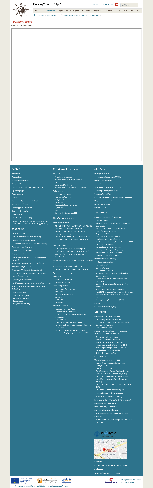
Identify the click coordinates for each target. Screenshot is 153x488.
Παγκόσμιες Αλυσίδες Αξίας (65, 309)
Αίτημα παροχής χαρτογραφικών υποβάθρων (71, 269)
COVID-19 (98, 303)
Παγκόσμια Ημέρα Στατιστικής (106, 407)
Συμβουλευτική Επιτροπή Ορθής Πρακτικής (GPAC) (115, 242)
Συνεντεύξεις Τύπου (103, 265)
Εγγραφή (96, 4)
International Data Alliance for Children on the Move (114, 400)
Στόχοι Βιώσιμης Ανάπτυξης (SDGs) (108, 397)
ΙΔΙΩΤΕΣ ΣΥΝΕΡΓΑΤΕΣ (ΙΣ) (22, 218)
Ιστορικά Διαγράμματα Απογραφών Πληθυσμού (113, 197)
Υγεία (56, 210)
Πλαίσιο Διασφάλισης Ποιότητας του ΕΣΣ (111, 228)
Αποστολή (16, 174)
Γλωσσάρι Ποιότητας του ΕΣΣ (66, 213)
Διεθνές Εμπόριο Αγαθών (22, 250)
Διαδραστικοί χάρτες (21, 296)
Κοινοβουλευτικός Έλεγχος (105, 307)
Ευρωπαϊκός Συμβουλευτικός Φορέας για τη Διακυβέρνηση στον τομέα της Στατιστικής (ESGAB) (112, 379)
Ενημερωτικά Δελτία (62, 282)
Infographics (18, 301)
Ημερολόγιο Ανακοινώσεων (23, 280)
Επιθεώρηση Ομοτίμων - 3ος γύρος (109, 252)
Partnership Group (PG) (104, 368)
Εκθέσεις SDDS (100, 208)
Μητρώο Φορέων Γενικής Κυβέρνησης (69, 179)
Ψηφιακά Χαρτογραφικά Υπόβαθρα (67, 266)
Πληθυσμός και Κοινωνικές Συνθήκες (26, 237)
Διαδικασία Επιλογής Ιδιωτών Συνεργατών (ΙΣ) (30, 224)
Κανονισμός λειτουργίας (64, 279)
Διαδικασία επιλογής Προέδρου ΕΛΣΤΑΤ (27, 187)
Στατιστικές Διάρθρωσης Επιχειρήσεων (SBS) (71, 333)
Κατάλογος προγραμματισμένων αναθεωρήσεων (31, 283)
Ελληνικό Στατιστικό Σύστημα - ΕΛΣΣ (108, 217)
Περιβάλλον (59, 208)
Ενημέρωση (59, 302)
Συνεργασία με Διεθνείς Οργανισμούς (108, 393)
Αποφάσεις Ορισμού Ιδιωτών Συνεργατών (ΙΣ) (30, 221)
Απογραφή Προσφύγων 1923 (106, 191)
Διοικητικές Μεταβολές (63, 185)
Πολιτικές (15, 197)
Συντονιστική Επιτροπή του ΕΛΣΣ (108, 236)
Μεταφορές (59, 202)
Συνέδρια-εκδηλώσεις (104, 327)
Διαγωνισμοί (59, 297)
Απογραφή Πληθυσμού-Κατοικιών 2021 (27, 270)
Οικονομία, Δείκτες (19, 233)
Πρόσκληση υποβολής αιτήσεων (108, 340)
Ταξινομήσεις (58, 191)
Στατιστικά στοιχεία (61, 223)
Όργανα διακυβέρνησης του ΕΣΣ (107, 360)
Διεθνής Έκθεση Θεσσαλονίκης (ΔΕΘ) (110, 300)
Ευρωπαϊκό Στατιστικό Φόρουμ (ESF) (110, 390)
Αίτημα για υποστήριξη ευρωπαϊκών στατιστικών (73, 234)
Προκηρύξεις (17, 214)
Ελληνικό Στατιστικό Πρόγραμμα (108, 255)
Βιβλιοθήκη (57, 276)
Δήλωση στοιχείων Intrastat (65, 311)
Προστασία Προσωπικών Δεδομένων (26, 201)
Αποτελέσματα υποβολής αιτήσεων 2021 (111, 348)
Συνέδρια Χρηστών (103, 268)
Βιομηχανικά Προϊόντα (63, 197)
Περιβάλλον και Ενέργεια (22, 247)
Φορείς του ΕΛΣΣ (102, 234)
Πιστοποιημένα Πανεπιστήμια (107, 337)
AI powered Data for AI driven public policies (112, 273)
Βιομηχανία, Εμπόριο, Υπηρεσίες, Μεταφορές (29, 243)
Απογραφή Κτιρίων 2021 (21, 267)
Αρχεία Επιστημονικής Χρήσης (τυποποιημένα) (72, 251)
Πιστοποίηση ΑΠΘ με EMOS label (108, 350)
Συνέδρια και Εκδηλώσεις (104, 262)
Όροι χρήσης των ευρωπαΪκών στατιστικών (112, 322)
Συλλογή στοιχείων (60, 306)
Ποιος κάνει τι (17, 194)
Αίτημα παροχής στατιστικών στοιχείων (70, 231)
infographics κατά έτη (21, 304)
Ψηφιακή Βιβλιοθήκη (102, 194)
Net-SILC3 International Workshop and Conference (114, 292)
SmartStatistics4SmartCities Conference (111, 289)
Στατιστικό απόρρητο (20, 204)
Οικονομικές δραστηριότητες (66, 205)
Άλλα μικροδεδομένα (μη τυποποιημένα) (69, 254)
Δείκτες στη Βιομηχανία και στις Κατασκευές (71, 330)
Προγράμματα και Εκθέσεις (22, 208)
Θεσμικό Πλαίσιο (18, 184)
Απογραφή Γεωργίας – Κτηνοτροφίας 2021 (29, 263)
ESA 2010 (58, 182)
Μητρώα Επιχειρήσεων (63, 177)
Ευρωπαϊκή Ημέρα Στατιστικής (106, 403)
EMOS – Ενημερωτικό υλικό (106, 353)
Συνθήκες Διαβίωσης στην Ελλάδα (107, 177)
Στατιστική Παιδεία (60, 286)
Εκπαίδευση (59, 292)
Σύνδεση (104, 4)
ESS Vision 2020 (100, 356)
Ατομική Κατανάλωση (63, 194)
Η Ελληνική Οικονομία (102, 174)
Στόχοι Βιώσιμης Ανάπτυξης (105, 184)
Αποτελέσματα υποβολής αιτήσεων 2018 (111, 345)
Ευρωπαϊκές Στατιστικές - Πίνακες (108, 319)
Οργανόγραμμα (18, 191)
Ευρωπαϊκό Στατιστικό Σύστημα (107, 316)
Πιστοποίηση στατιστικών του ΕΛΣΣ (110, 247)
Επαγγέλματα (59, 200)
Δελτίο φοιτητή (60, 319)
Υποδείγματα (59, 257)
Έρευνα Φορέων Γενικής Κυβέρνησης (68, 322)
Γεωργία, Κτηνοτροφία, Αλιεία (23, 240)
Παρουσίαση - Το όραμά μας (65, 289)
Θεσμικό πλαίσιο (102, 220)
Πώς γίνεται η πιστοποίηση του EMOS (110, 342)
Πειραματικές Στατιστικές (22, 254)
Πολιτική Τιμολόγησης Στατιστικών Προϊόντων (72, 236)
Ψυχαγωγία (59, 299)
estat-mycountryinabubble (90, 15)
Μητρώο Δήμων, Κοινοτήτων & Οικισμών (70, 187)
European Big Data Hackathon (106, 410)
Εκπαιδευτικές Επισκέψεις (64, 294)
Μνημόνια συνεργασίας (104, 244)
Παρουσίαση (17, 177)
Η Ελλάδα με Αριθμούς (103, 180)
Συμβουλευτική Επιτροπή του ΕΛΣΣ (109, 239)
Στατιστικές (40, 15)
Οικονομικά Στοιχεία (20, 211)
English (110, 4)
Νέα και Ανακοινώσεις (103, 204)
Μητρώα (56, 174)
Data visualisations (53, 15)
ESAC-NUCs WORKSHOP (104, 270)
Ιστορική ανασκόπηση (20, 180)
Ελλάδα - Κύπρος (102, 276)
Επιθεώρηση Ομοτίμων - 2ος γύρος (109, 250)
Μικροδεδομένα (59, 245)
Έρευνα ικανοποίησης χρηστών (65, 273)
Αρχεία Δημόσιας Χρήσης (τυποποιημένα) (70, 249)
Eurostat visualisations (70, 15)
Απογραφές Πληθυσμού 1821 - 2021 (108, 187)
